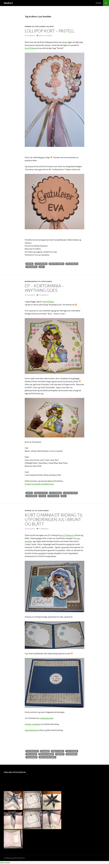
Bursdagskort (31, 281)
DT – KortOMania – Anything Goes (44, 288)
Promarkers (31, 496)
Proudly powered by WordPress (14, 858)
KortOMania (30, 48)
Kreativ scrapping (32, 724)
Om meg (98, 3)
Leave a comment (45, 36)
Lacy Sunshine (41, 264)
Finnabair (45, 751)
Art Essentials (32, 751)
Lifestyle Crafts (70, 493)
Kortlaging (40, 26)
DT (33, 26)
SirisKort (8, 3)
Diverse (28, 26)
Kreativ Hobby (57, 751)
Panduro (60, 754)
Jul (36, 510)
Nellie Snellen (72, 264)
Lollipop (50, 26)
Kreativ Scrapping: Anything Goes (39, 484)
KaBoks (30, 264)
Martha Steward (56, 264)
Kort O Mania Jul (67, 535)
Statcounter (5, 862)
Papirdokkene (31, 730)
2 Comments (43, 295)
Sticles (42, 496)
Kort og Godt (41, 493)
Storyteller (53, 496)
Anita (65, 42)
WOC (42, 267)
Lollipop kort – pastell (50, 30)
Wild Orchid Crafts (47, 757)
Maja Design (31, 754)
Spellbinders (32, 267)
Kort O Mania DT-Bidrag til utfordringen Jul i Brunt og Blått (54, 519)
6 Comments (43, 529)
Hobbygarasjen (46, 718)
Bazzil (29, 493)
